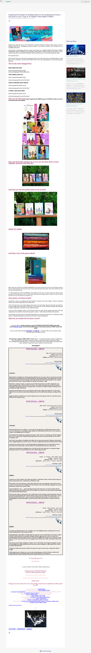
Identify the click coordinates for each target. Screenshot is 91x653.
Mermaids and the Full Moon (72, 56)
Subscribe (8, 1)
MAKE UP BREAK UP (41, 598)
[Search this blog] (83, 1)
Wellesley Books (17, 326)
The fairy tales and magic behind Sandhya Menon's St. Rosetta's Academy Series (40, 601)
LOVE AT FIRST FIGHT (32, 594)
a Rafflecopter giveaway (14, 605)
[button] (9, 21)
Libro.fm (37, 330)
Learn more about (18, 591)
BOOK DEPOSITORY (58, 362)
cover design (21, 629)
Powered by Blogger (45, 651)
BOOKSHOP (27, 416)
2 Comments (32, 18)
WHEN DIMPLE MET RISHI (38, 595)
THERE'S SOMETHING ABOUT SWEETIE (37, 599)
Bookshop (29, 330)
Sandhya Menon (41, 589)
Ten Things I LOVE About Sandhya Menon (40, 597)
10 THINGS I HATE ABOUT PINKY (38, 602)
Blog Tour (12, 629)
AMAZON (47, 362)
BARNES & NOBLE (52, 362)
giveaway (29, 629)
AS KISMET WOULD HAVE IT (31, 593)
